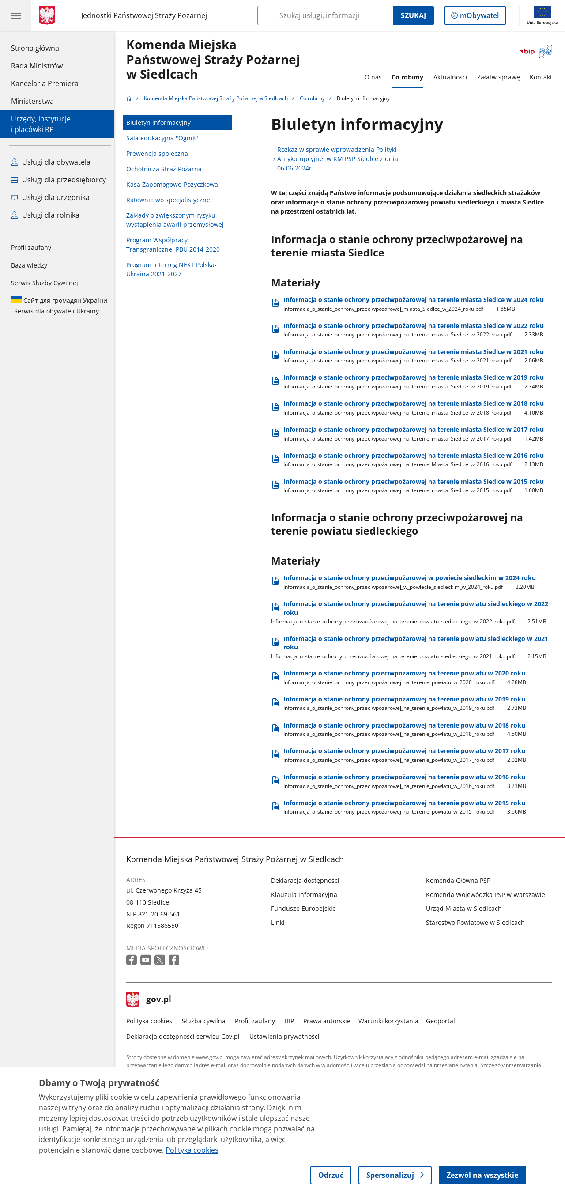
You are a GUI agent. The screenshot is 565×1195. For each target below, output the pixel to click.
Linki (280, 922)
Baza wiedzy (29, 265)
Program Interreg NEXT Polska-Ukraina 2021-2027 (174, 269)
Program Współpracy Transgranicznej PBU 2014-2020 (175, 244)
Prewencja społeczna (160, 153)
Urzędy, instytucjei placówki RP (41, 124)
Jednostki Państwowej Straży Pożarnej (144, 15)
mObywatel (478, 17)
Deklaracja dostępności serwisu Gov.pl (185, 1036)
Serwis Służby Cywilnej (44, 283)
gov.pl (151, 1000)
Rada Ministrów (37, 66)
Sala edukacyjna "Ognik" (165, 138)
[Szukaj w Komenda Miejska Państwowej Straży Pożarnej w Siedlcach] (325, 15)
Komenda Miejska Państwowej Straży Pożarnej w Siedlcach (216, 59)
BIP (291, 1021)
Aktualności (453, 77)
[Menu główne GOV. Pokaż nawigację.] (15, 15)
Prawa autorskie (329, 1021)
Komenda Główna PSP (460, 880)
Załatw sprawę (500, 77)
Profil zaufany (31, 247)
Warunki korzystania (391, 1021)
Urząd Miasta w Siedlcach (466, 908)
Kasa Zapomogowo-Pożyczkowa (175, 184)
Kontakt (543, 77)
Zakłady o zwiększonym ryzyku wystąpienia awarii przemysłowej (177, 220)
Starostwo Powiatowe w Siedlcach (477, 922)
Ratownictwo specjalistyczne (171, 200)
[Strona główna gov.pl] (49, 15)
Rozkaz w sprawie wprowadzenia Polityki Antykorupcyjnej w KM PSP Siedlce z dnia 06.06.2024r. (340, 158)
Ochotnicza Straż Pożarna (166, 169)
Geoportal (443, 1021)
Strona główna (45, 47)
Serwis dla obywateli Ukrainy (59, 305)
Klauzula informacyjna (307, 894)
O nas (375, 77)
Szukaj (413, 15)
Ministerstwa (32, 101)
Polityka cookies (152, 1021)
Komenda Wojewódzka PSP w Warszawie (487, 894)
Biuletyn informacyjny (161, 122)
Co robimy (410, 77)
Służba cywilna (206, 1021)
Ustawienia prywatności (287, 1036)
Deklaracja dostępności (308, 880)
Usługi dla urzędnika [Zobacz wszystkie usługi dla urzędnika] (50, 197)
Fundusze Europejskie (306, 908)
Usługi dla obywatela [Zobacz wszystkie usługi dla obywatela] (50, 162)
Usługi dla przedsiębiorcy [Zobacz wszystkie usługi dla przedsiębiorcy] (58, 180)
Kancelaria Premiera (45, 83)
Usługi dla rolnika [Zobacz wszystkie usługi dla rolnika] (45, 215)
